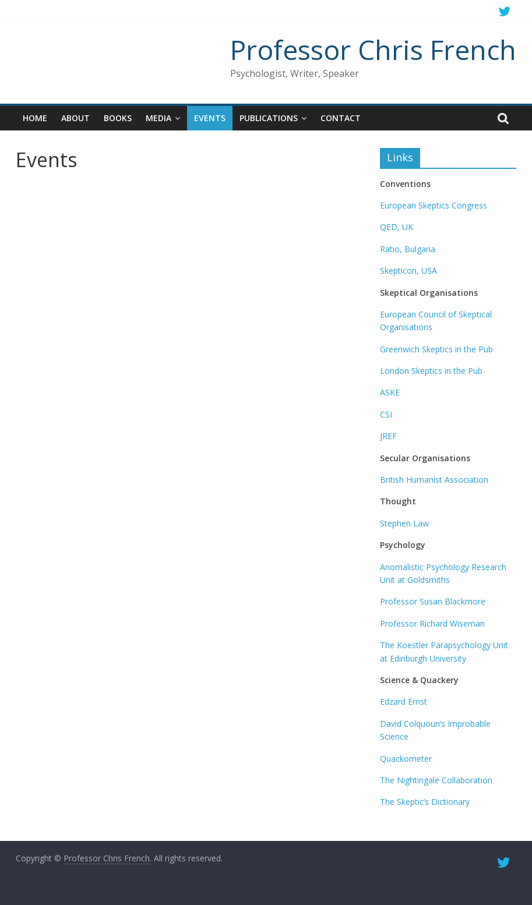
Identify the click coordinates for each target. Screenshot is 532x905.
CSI (386, 414)
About (75, 117)
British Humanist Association (434, 479)
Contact (340, 117)
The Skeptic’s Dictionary (425, 801)
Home (35, 117)
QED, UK (396, 226)
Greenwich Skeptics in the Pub (436, 349)
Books (118, 117)
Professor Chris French (373, 49)
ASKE (390, 392)
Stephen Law (404, 523)
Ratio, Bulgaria (407, 248)
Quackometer (406, 758)
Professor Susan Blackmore (432, 601)
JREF (388, 435)
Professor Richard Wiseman (432, 623)
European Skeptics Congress (433, 205)
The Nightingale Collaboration (436, 780)
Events (210, 117)
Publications (268, 117)
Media (158, 117)
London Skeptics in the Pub (431, 370)
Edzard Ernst (403, 701)
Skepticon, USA (408, 270)
